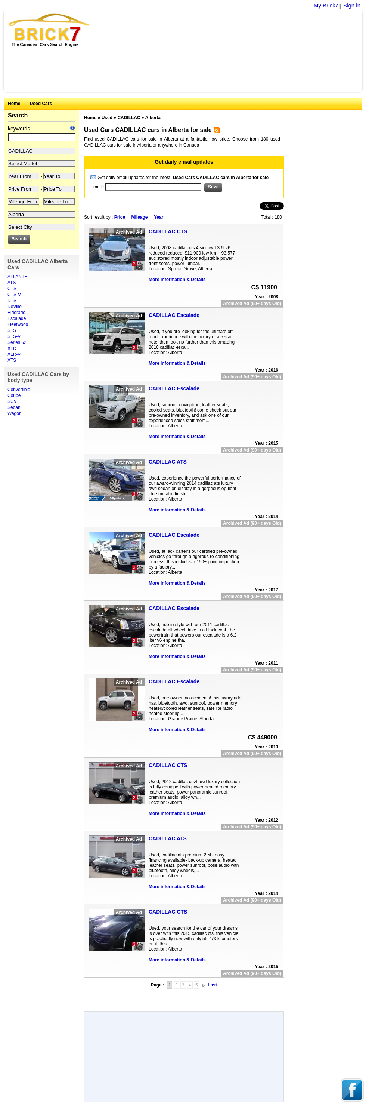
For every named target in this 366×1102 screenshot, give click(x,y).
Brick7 (49, 27)
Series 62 (17, 342)
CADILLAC (128, 117)
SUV (12, 401)
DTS (11, 300)
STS (11, 330)
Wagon (14, 413)
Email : (97, 187)
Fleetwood (17, 324)
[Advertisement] (184, 997)
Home (14, 103)
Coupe (14, 395)
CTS (11, 288)
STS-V (14, 336)
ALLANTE (17, 276)
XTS (11, 360)
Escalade (16, 318)
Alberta (153, 117)
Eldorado (16, 312)
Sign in (351, 5)
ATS (11, 282)
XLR (11, 348)
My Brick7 (326, 5)
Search (18, 115)
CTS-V (14, 294)
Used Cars (41, 103)
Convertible (18, 389)
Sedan (14, 407)
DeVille (14, 306)
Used (107, 117)
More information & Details (177, 279)
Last (212, 985)
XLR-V (14, 354)
